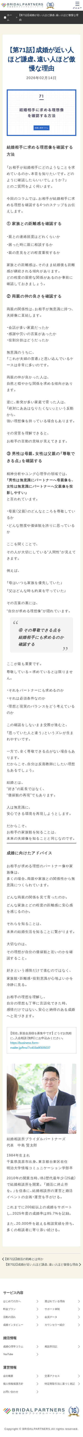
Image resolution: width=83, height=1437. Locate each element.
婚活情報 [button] (10, 1337)
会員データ (51, 1317)
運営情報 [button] (10, 1367)
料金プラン (9, 1309)
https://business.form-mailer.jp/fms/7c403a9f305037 (30, 1045)
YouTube (8, 1354)
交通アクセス (52, 1376)
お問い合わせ (10, 1391)
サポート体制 (52, 1309)
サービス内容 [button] (13, 1292)
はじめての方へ (12, 1301)
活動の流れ (9, 1317)
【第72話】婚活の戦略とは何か (24, 1259)
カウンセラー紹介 (55, 1325)
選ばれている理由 (55, 1301)
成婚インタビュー (13, 1325)
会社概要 (8, 1376)
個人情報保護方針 (13, 1383)
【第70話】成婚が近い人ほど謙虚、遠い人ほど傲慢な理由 (42, 1264)
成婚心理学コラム (13, 1346)
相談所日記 (51, 1346)
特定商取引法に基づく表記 (60, 1383)
